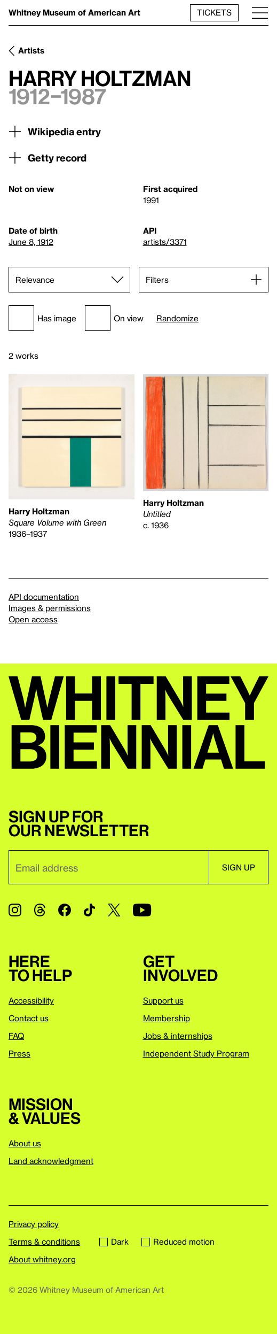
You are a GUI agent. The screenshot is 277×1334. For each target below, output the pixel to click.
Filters (157, 279)
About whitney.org (42, 1259)
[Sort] (69, 279)
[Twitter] (113, 910)
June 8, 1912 (31, 241)
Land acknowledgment (51, 1161)
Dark (114, 1241)
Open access (33, 619)
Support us (163, 1000)
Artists (31, 50)
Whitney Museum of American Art (74, 12)
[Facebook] (64, 910)
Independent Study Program (196, 1053)
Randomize (177, 318)
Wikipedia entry (55, 131)
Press (19, 1053)
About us (25, 1143)
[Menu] (260, 12)
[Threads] (40, 910)
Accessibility (31, 1000)
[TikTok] (89, 910)
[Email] (109, 867)
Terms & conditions (44, 1241)
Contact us (29, 1018)
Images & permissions (50, 608)
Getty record (47, 157)
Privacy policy (34, 1224)
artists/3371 (165, 241)
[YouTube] (141, 910)
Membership (166, 1018)
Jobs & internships (177, 1035)
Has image (42, 318)
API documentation (44, 597)
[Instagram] (15, 910)
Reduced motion (178, 1241)
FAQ (16, 1035)
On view (114, 318)
